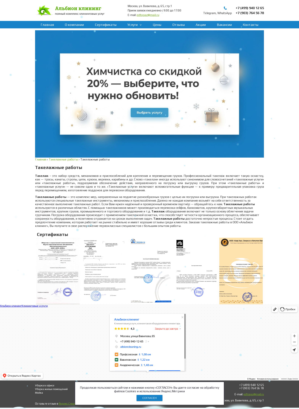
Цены (157, 25)
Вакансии (224, 25)
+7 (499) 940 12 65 (250, 8)
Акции (201, 25)
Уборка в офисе (44, 385)
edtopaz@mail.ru (148, 15)
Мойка (39, 392)
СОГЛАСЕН (149, 397)
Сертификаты (106, 25)
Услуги (132, 25)
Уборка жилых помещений (51, 389)
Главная (47, 25)
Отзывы (178, 25)
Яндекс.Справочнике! (72, 403)
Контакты (250, 25)
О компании (74, 25)
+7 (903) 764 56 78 (250, 13)
